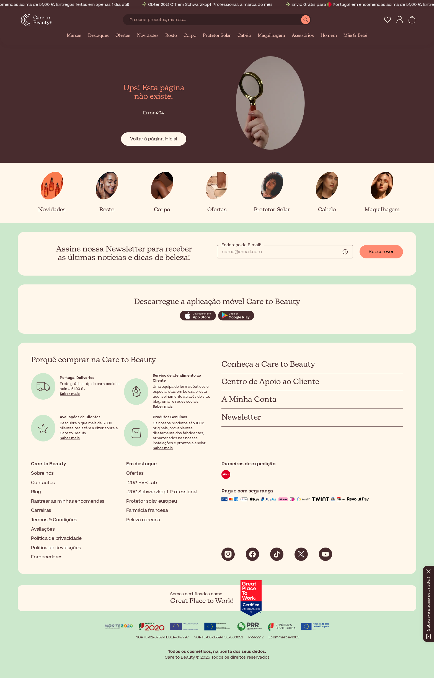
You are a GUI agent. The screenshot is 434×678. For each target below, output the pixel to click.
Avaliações (43, 529)
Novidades (148, 36)
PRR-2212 (256, 637)
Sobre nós (42, 473)
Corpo (190, 36)
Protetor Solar (217, 36)
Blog (36, 492)
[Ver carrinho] (411, 19)
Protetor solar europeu (151, 501)
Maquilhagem (271, 36)
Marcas (74, 36)
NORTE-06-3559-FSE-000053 (218, 637)
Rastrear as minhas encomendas (67, 501)
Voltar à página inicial (153, 139)
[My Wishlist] (387, 19)
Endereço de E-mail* (241, 245)
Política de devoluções (56, 548)
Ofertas (122, 36)
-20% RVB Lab (141, 482)
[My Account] (399, 19)
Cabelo (244, 36)
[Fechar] (428, 570)
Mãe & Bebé (355, 36)
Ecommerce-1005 (283, 637)
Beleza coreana (143, 520)
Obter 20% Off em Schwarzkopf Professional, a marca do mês (213, 4)
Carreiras (41, 510)
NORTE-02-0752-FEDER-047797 (162, 637)
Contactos (43, 482)
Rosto (171, 36)
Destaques (98, 36)
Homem (329, 36)
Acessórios (303, 36)
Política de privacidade (56, 538)
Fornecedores (47, 557)
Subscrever (381, 251)
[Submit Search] (305, 19)
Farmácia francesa (147, 510)
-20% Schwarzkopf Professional (161, 492)
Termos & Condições (54, 520)
